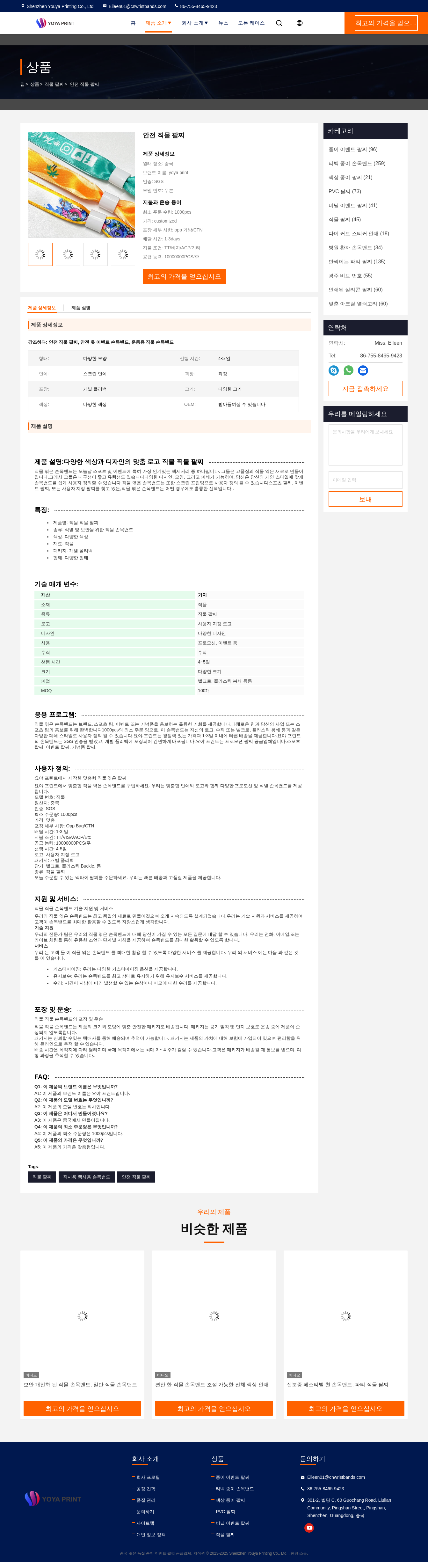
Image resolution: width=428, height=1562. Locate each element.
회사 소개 (195, 23)
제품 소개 (158, 23)
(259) (357, 163)
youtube (309, 1528)
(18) (359, 233)
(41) (353, 205)
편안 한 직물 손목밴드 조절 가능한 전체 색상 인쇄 (212, 1384)
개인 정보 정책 (151, 1534)
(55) (351, 275)
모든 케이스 (251, 23)
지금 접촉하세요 (365, 388)
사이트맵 (145, 1523)
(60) (356, 289)
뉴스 (223, 23)
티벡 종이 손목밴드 (235, 1488)
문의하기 (145, 1511)
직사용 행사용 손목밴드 (86, 1176)
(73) (345, 191)
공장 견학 (146, 1488)
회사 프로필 (148, 1477)
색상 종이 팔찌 (230, 1500)
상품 (34, 84)
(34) (356, 247)
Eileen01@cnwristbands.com (134, 6)
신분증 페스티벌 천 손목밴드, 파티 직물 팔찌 (337, 1384)
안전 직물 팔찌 (136, 1176)
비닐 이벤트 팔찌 (233, 1523)
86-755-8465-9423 (195, 6)
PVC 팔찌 (225, 1511)
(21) (351, 177)
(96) (353, 149)
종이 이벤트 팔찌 (233, 1477)
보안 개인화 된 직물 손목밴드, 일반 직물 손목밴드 (80, 1384)
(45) (345, 219)
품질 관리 (146, 1500)
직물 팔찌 (54, 84)
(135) (357, 261)
